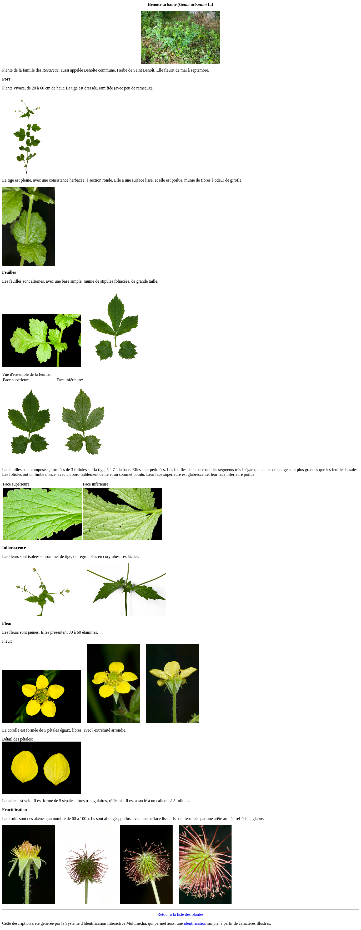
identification (194, 923)
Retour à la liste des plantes (180, 914)
